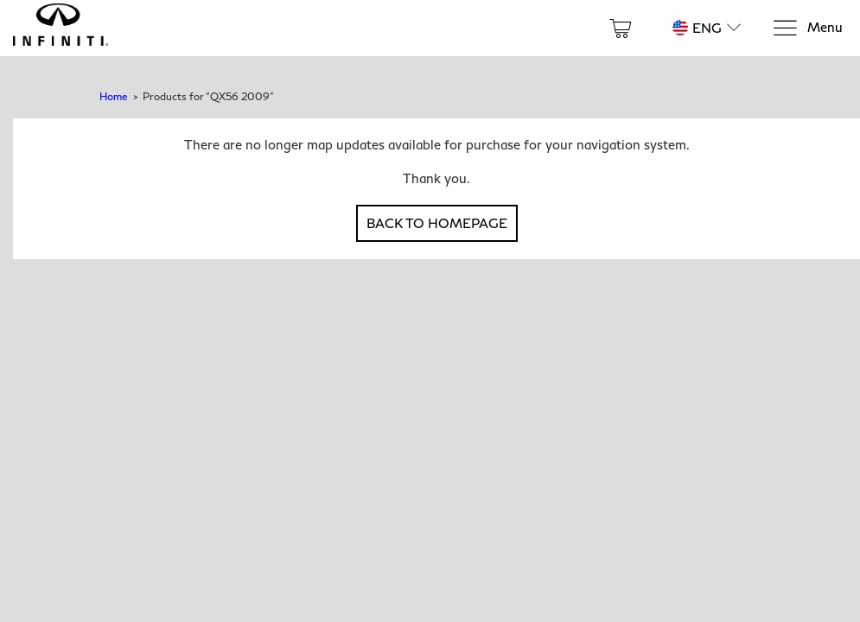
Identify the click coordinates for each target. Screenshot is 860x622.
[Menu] (807, 28)
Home (113, 96)
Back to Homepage (436, 223)
